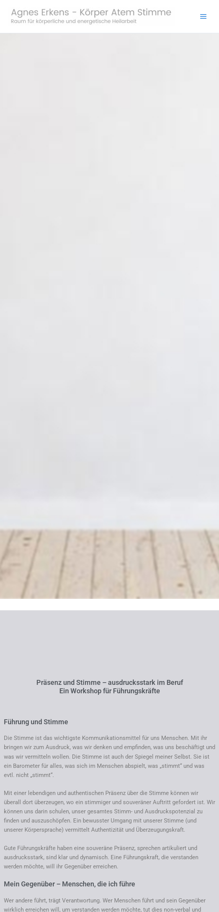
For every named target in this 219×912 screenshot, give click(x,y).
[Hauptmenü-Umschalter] (203, 16)
